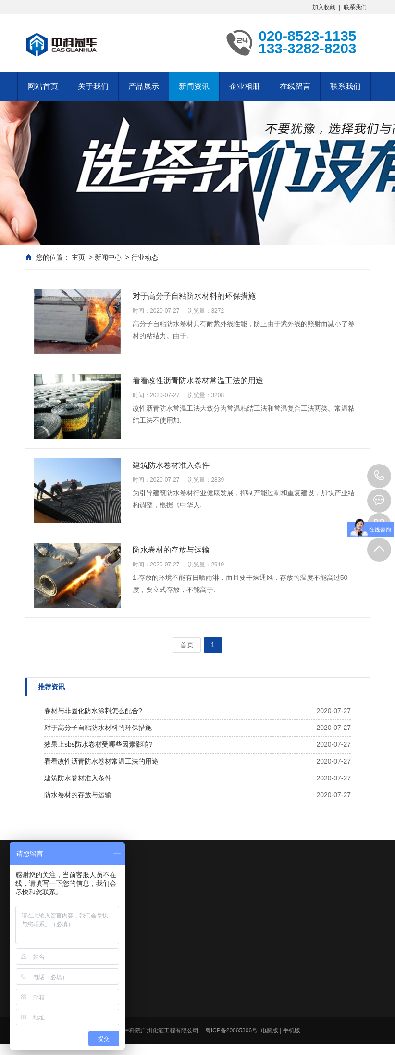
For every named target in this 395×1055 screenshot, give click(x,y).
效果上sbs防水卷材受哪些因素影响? (98, 744)
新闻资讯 (194, 86)
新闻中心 (108, 257)
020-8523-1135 (379, 476)
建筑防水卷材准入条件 (77, 778)
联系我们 (355, 7)
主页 (78, 257)
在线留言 (295, 86)
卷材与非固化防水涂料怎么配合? (93, 711)
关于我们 (93, 86)
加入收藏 (323, 7)
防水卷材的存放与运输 (77, 795)
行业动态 (144, 257)
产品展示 (143, 86)
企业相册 (244, 86)
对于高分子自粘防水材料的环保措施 (98, 727)
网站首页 (42, 86)
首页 (187, 645)
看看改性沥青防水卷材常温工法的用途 (101, 761)
